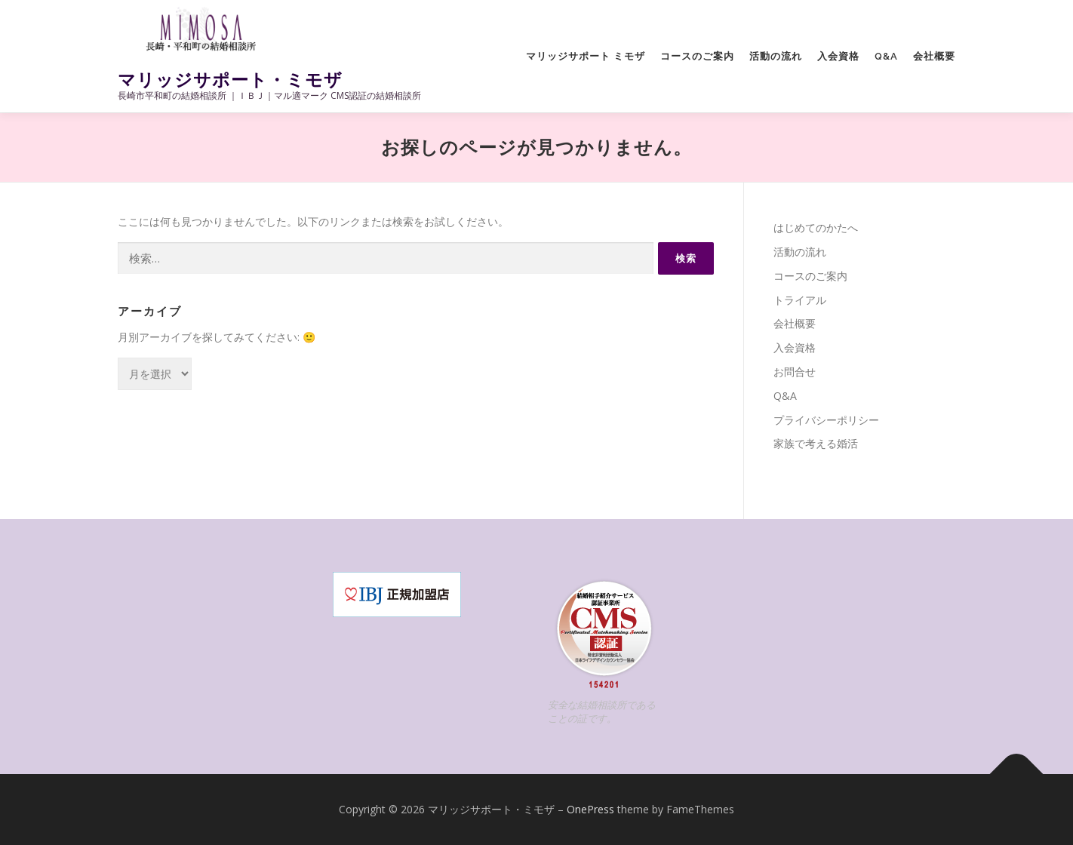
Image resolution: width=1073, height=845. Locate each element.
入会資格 (838, 56)
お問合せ (794, 371)
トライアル (799, 300)
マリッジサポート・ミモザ (230, 79)
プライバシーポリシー (826, 420)
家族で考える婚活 (815, 443)
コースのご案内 (697, 56)
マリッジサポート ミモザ (585, 56)
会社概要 (934, 56)
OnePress (590, 809)
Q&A (886, 56)
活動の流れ (775, 56)
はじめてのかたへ (815, 227)
